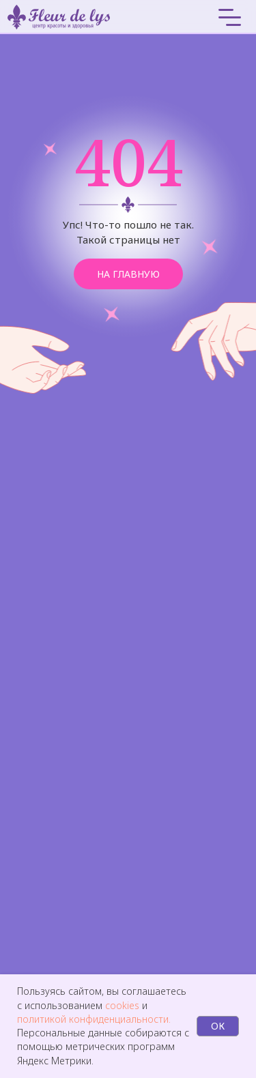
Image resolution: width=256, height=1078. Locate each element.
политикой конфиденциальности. (94, 1019)
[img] (173, 17)
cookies (123, 1005)
